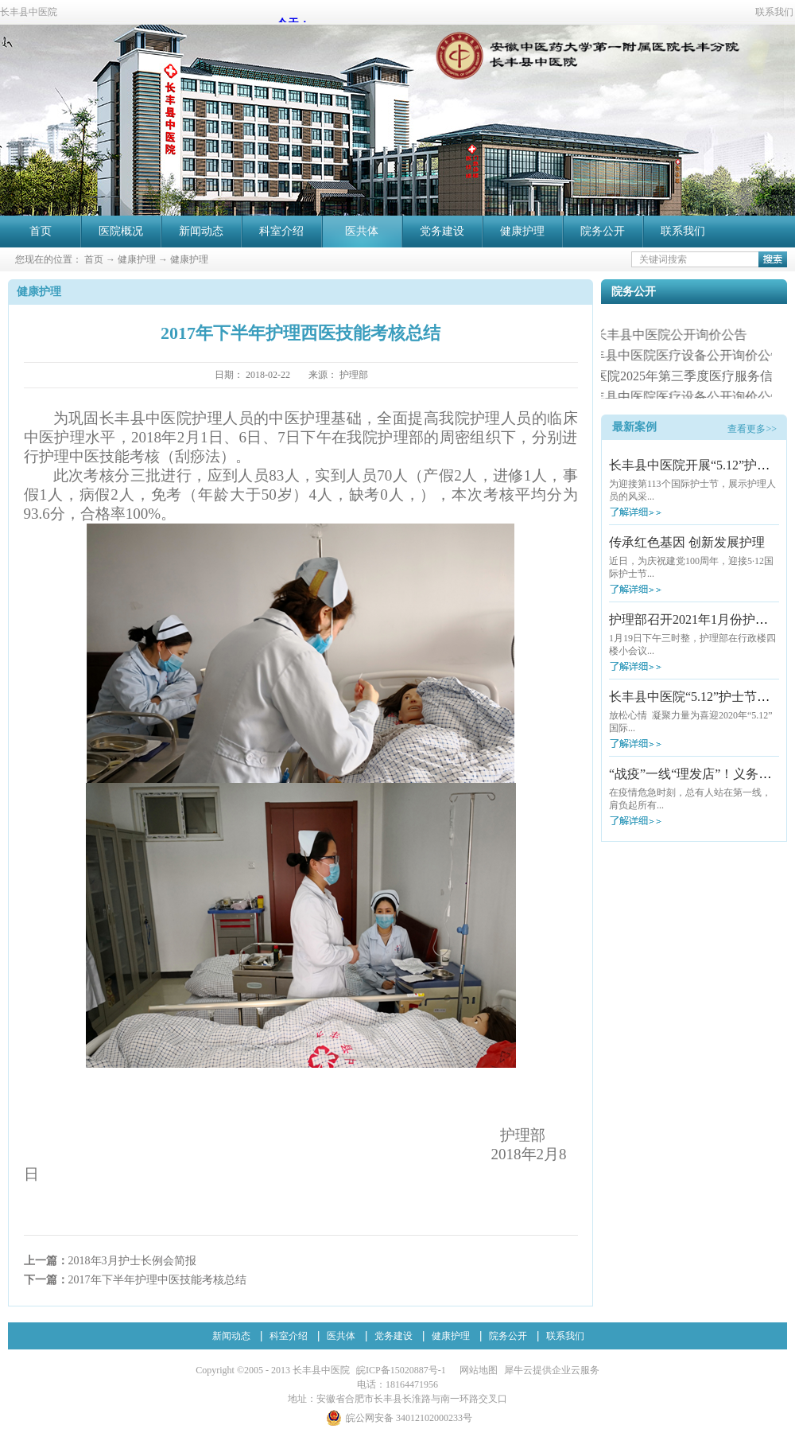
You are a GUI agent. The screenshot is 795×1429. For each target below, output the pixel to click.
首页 (40, 231)
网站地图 (476, 1370)
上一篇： (110, 1261)
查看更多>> (752, 428)
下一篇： (135, 1280)
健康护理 (137, 259)
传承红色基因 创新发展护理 (687, 542)
